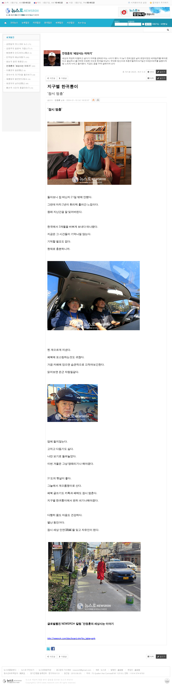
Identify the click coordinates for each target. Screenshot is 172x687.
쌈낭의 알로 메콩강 (15, 61)
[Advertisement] (21, 112)
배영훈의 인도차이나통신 (17, 52)
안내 (150, 72)
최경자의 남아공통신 (15, 83)
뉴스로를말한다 (10, 670)
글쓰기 (161, 72)
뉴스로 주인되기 (27, 670)
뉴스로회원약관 (45, 670)
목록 (150, 78)
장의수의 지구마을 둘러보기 (19, 74)
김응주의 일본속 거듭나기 (18, 48)
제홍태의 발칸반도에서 (16, 78)
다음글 (63, 78)
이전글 (51, 78)
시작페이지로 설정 (139, 2)
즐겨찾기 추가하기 (160, 2)
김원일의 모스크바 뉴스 (17, 43)
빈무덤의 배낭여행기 (15, 57)
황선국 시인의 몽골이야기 (18, 87)
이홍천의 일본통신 (14, 70)
